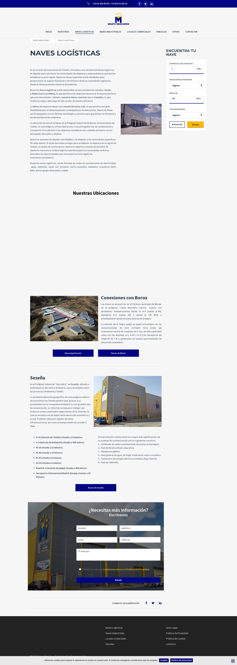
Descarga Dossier (73, 353)
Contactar (191, 31)
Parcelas (161, 31)
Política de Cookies (176, 638)
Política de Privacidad (177, 633)
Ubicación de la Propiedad (180, 79)
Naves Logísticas (84, 31)
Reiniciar (178, 124)
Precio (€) (173, 93)
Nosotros (63, 31)
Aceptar (163, 660)
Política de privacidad (181, 660)
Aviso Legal (171, 627)
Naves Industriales (110, 31)
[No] (233, 661)
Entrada (201, 64)
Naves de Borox (118, 353)
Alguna (176, 85)
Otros (175, 31)
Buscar (195, 125)
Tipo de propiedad (177, 109)
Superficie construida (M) (181, 63)
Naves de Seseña (96, 487)
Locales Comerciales (138, 31)
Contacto (171, 644)
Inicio (49, 31)
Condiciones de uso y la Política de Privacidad (126, 569)
